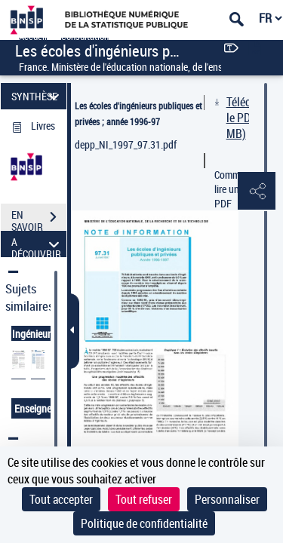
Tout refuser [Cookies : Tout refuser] (143, 499)
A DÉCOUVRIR (37, 244)
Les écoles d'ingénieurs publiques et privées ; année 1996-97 (138, 113)
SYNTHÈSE (37, 96)
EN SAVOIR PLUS (38, 219)
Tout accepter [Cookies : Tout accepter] (61, 499)
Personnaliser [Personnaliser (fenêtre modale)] (227, 499)
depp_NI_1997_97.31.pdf (126, 144)
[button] (256, 191)
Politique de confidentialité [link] (144, 523)
